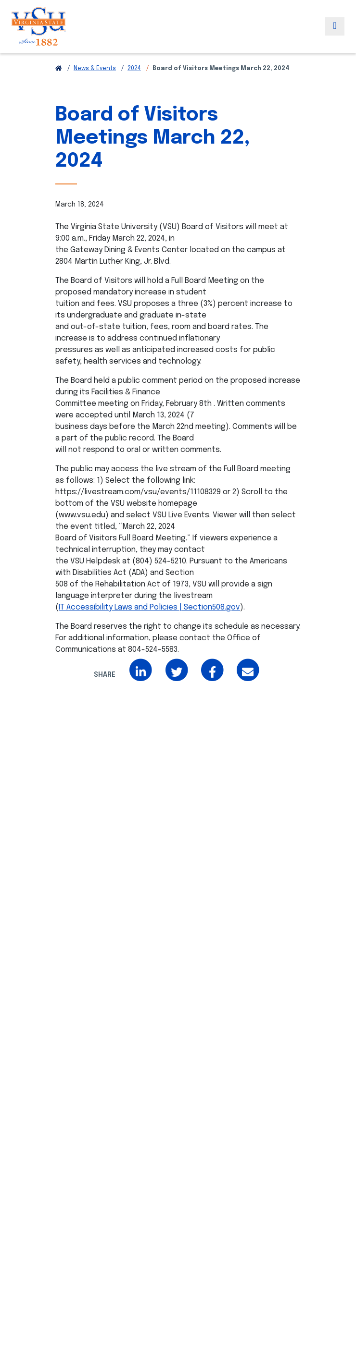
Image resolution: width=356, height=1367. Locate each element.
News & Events (95, 69)
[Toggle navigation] (334, 26)
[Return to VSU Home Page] (58, 69)
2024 (134, 69)
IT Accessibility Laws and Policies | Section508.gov (149, 607)
